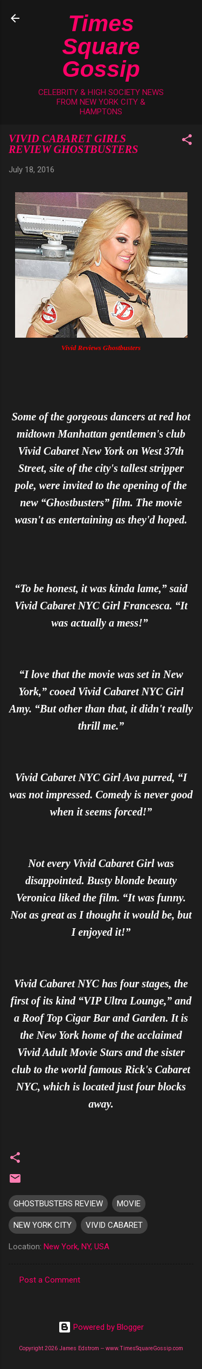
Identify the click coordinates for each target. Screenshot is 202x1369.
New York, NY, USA (76, 1246)
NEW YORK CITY (42, 1225)
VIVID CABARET (114, 1225)
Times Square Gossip (101, 46)
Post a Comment (49, 1280)
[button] (186, 141)
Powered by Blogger (101, 1327)
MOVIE (129, 1203)
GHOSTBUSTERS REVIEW (58, 1203)
